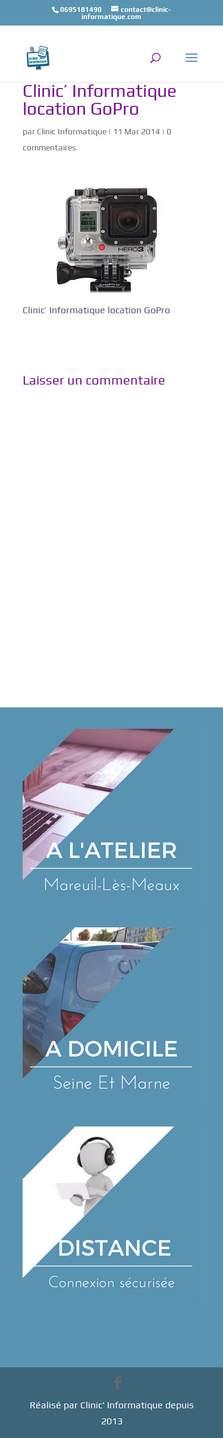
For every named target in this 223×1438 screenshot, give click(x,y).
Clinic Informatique (71, 131)
